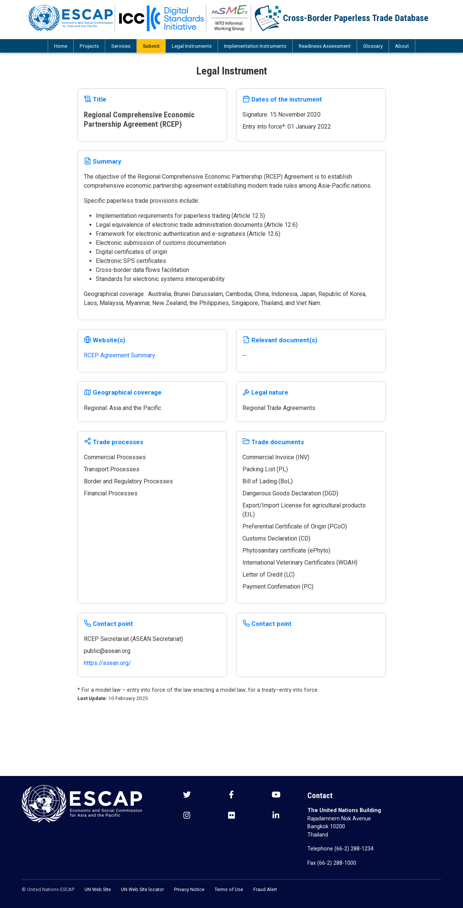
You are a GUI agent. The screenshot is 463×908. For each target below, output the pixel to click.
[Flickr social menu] (231, 816)
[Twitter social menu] (187, 795)
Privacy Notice (189, 889)
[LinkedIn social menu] (275, 816)
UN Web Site (98, 889)
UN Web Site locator (142, 889)
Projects (89, 46)
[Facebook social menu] (231, 795)
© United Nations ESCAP (48, 889)
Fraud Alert (265, 889)
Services (120, 46)
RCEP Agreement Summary (119, 355)
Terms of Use (229, 889)
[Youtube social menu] (276, 795)
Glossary (373, 46)
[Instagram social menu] (186, 816)
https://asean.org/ (107, 663)
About (402, 46)
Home (60, 46)
